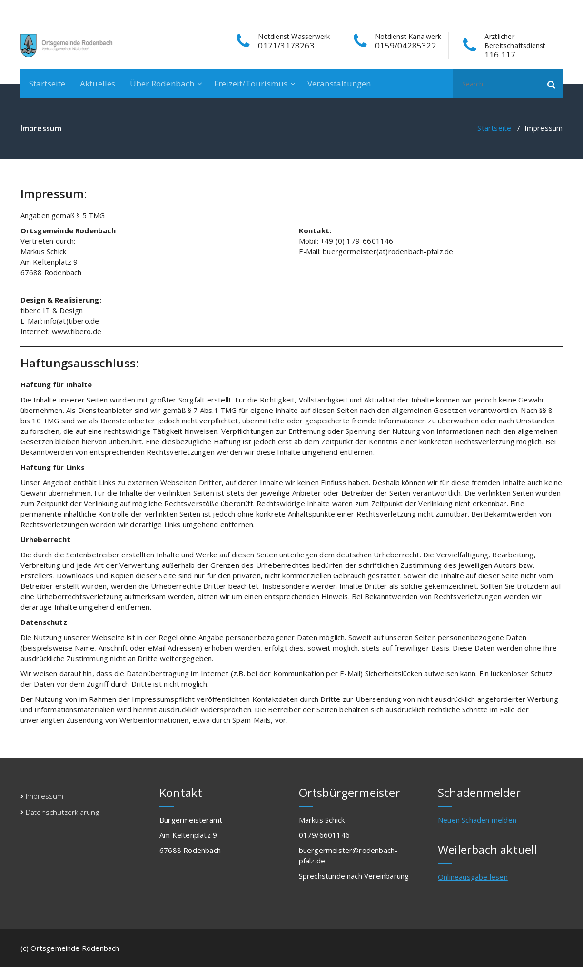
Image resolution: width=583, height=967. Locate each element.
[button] (551, 83)
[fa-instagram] (544, 9)
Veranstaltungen (339, 83)
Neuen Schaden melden (477, 819)
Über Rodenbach (162, 83)
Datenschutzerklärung (62, 812)
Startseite (47, 83)
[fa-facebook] (530, 9)
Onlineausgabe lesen (473, 876)
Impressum (45, 796)
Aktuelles (98, 83)
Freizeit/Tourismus (251, 83)
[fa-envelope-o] (559, 9)
